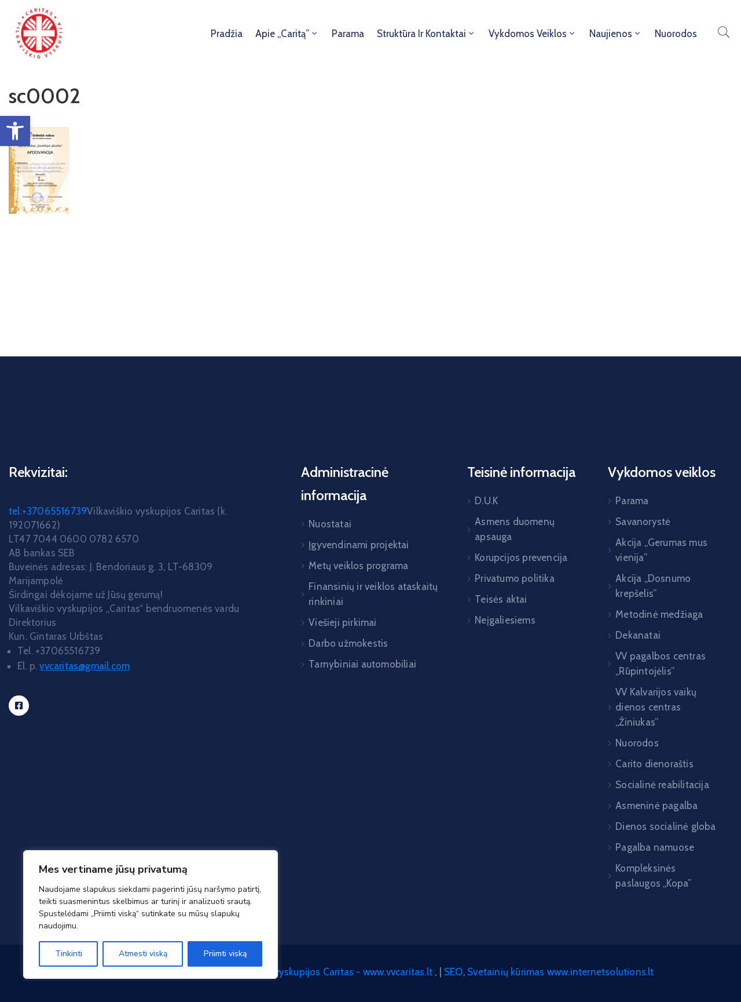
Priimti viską (225, 953)
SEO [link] (453, 972)
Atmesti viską (143, 953)
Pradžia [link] (227, 33)
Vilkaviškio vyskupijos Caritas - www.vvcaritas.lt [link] (330, 972)
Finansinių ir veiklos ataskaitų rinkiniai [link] (373, 594)
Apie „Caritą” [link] (287, 33)
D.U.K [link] (486, 501)
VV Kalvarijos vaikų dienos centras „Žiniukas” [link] (655, 707)
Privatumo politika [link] (515, 578)
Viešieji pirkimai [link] (342, 622)
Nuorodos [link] (676, 33)
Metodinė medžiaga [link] (659, 614)
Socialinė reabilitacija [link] (662, 784)
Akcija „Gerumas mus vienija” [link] (661, 550)
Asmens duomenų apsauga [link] (515, 529)
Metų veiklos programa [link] (358, 565)
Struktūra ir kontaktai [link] (426, 33)
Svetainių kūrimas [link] (505, 972)
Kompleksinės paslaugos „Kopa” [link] (653, 875)
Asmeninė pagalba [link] (656, 805)
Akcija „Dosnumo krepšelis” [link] (653, 586)
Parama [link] (348, 33)
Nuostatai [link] (330, 524)
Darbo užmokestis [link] (348, 643)
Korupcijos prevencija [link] (521, 557)
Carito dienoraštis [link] (654, 764)
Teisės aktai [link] (501, 599)
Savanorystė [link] (642, 521)
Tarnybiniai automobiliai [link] (362, 664)
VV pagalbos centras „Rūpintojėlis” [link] (660, 663)
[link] (15, 131)
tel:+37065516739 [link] (48, 511)
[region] (150, 914)
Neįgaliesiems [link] (505, 620)
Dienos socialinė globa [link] (665, 826)
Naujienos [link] (615, 33)
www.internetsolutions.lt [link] (600, 972)
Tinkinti (68, 953)
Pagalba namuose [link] (654, 847)
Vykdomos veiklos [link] (533, 33)
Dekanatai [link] (638, 635)
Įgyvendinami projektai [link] (359, 545)
